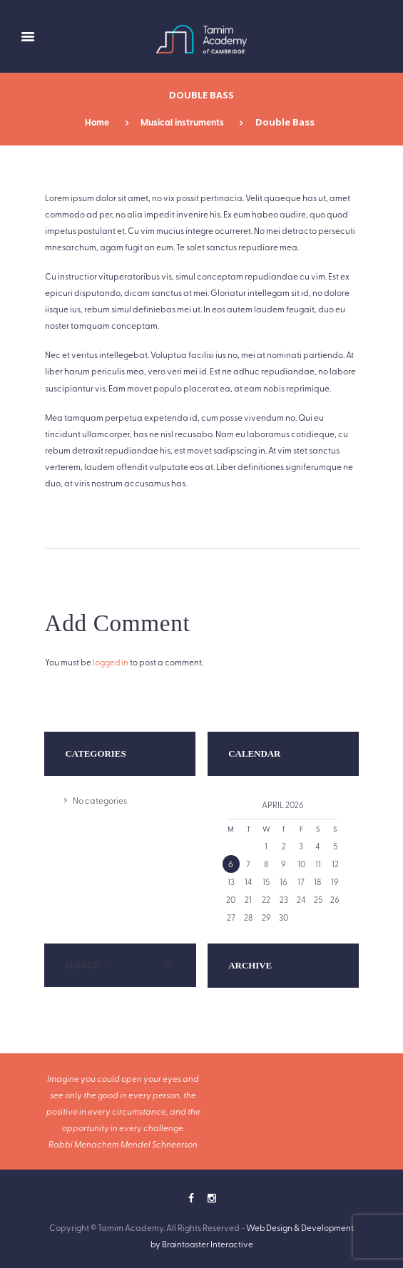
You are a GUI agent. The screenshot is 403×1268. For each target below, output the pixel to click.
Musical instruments (182, 122)
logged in (111, 662)
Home (95, 122)
